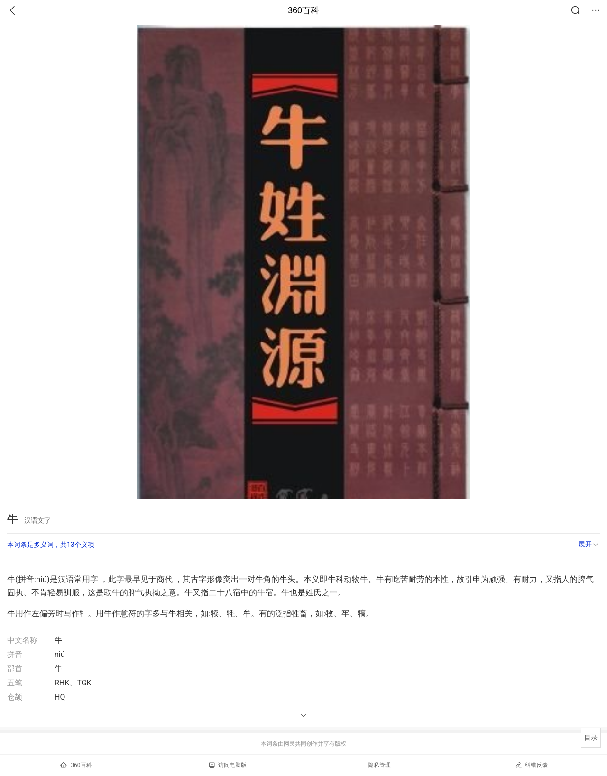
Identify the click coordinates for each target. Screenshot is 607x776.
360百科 (303, 10)
